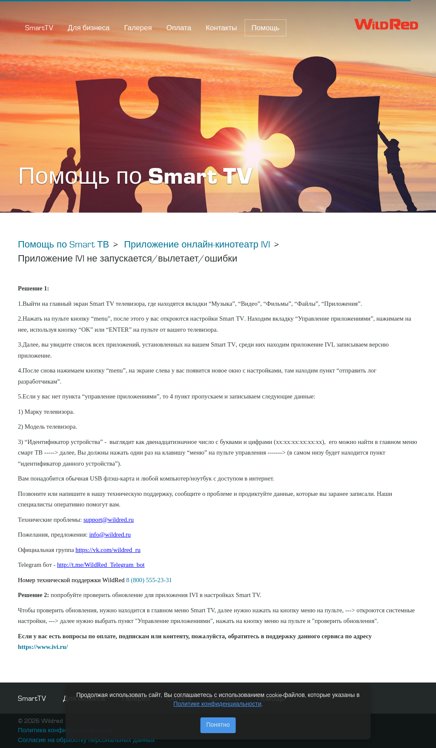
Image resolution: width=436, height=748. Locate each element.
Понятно (217, 725)
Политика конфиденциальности (65, 731)
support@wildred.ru (108, 519)
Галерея (138, 28)
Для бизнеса (88, 28)
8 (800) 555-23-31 (149, 580)
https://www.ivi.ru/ (43, 646)
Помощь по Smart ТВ (63, 245)
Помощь (266, 28)
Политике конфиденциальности (217, 704)
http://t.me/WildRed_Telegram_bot (101, 564)
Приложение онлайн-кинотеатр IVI (197, 245)
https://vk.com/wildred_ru (108, 549)
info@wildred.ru (110, 534)
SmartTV (39, 28)
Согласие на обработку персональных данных (86, 740)
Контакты (221, 28)
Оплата (178, 28)
